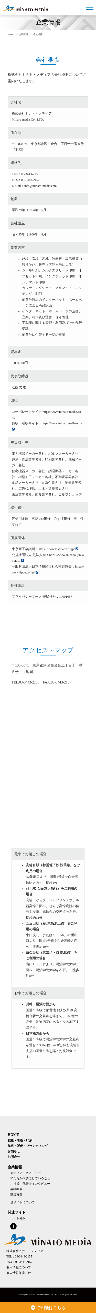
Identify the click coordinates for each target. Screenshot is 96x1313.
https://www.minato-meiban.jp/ (62, 423)
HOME (13, 1135)
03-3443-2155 (30, 174)
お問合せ (14, 1157)
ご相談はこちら (48, 1307)
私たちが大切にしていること (30, 1178)
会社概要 (16, 1189)
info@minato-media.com (40, 186)
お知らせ (14, 1151)
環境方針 (16, 1194)
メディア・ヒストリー (25, 1173)
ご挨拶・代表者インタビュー (30, 1184)
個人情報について (18, 1267)
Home (10, 34)
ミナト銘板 (18, 1218)
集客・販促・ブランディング (28, 1146)
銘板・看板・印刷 (20, 1140)
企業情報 (23, 34)
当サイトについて (22, 1202)
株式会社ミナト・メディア (24, 1251)
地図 (18, 149)
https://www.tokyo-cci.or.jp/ (56, 549)
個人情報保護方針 (18, 1273)
